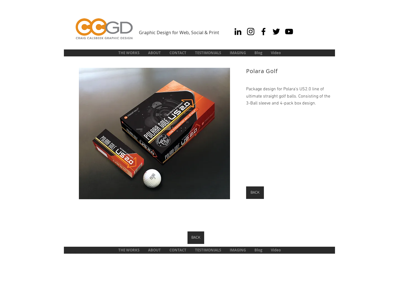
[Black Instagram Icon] (251, 31)
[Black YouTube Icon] (289, 31)
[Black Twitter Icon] (276, 31)
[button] (154, 133)
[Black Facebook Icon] (263, 31)
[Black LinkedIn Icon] (238, 31)
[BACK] (255, 192)
